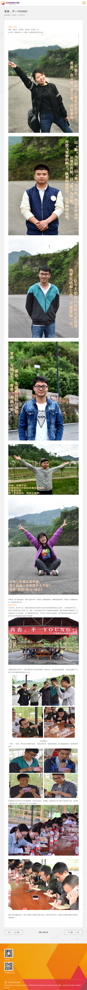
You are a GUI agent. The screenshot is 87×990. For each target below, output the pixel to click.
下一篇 (73, 932)
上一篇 (13, 932)
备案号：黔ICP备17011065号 (66, 985)
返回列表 (45, 932)
